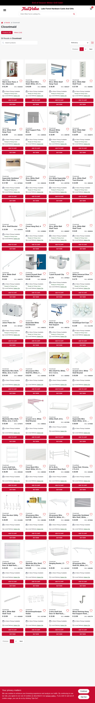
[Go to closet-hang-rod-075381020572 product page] (35, 227)
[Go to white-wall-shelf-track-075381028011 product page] (59, 227)
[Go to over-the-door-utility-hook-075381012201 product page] (12, 516)
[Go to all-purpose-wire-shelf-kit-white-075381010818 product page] (35, 372)
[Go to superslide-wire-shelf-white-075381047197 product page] (82, 420)
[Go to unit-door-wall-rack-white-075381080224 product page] (12, 564)
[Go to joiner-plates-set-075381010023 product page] (12, 324)
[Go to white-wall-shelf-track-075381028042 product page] (12, 613)
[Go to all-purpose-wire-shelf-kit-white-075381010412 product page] (35, 516)
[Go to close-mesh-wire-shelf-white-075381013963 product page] (35, 83)
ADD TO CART (12, 100)
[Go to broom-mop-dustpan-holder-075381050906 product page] (35, 613)
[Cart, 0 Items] (91, 9)
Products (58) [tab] (7, 32)
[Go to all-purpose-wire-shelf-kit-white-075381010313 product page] (59, 516)
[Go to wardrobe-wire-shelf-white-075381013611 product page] (35, 564)
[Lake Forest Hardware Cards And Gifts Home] (30, 9)
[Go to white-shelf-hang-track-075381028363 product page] (59, 83)
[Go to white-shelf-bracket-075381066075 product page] (12, 276)
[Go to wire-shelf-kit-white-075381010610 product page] (59, 372)
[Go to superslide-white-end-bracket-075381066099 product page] (35, 324)
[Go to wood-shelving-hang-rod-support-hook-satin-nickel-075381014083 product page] (82, 613)
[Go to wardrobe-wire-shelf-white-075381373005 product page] (12, 420)
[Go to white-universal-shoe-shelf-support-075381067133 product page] (82, 276)
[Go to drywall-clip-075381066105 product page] (59, 276)
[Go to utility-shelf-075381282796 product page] (59, 420)
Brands (8, 22)
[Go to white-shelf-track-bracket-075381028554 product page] (35, 179)
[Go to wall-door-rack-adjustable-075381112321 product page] (12, 83)
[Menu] (4, 10)
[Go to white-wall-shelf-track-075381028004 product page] (82, 227)
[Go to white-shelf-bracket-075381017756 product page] (35, 420)
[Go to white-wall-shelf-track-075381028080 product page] (82, 131)
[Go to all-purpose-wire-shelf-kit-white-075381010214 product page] (82, 564)
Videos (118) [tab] (18, 32)
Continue (83, 691)
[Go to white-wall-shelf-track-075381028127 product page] (82, 83)
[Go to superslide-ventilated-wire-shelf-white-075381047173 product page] (12, 179)
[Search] (74, 13)
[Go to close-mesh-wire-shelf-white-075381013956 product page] (35, 468)
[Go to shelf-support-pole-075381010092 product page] (35, 131)
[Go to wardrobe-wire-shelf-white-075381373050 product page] (12, 372)
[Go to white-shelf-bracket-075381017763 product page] (82, 372)
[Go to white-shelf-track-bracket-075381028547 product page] (82, 179)
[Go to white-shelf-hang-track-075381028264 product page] (12, 131)
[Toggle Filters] (92, 43)
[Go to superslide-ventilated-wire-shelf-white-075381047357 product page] (82, 516)
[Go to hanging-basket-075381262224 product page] (59, 564)
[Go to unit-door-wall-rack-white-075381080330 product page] (12, 468)
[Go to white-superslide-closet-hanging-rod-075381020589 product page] (59, 179)
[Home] (2, 23)
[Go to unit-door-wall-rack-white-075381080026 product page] (59, 613)
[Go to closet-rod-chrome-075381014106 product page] (82, 468)
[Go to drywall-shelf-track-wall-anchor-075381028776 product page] (35, 276)
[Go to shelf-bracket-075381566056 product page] (12, 227)
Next (90, 49)
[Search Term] (47, 14)
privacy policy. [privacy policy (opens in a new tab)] (51, 696)
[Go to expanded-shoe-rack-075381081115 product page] (59, 468)
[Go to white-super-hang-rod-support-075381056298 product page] (59, 324)
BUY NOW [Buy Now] (12, 104)
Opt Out (83, 697)
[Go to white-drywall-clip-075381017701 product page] (59, 131)
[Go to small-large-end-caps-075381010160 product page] (82, 324)
